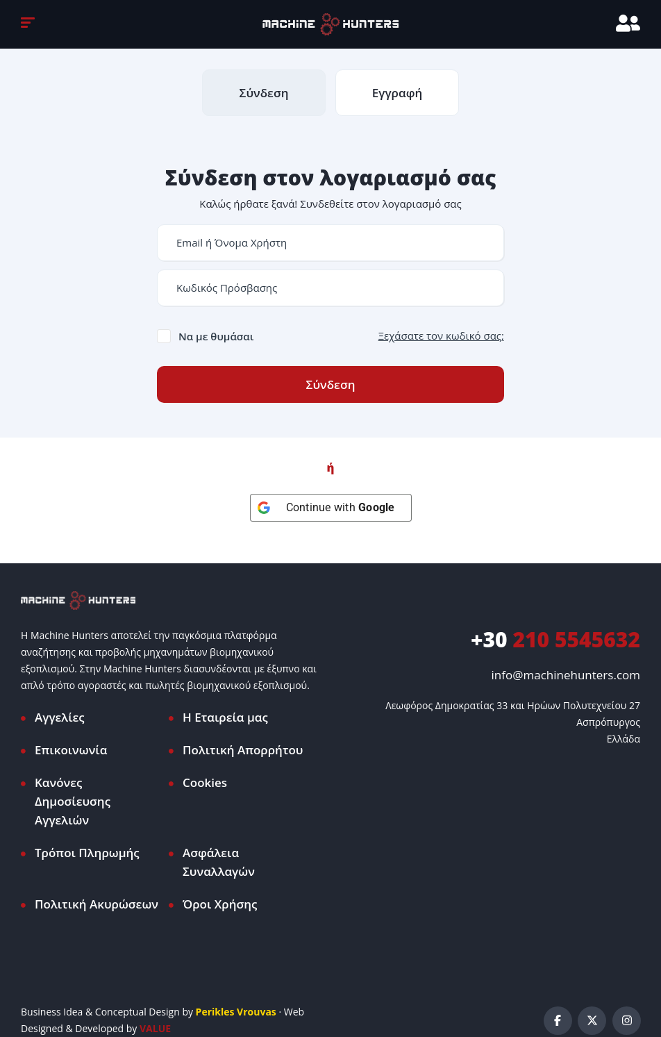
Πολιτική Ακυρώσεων (96, 904)
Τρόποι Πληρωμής (87, 853)
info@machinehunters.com (566, 675)
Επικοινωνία (71, 750)
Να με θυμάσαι (215, 336)
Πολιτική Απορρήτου (243, 750)
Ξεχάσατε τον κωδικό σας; (441, 335)
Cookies (205, 782)
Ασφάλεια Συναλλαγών (219, 862)
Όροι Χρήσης (220, 904)
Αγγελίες (60, 717)
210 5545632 (555, 639)
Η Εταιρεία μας (225, 717)
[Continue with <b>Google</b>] (331, 508)
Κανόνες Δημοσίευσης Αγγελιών (72, 801)
